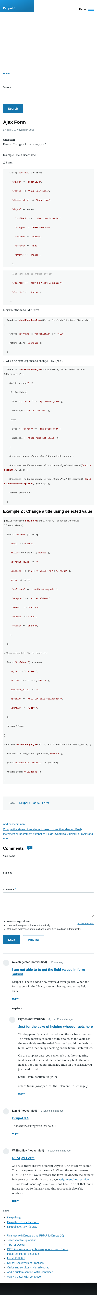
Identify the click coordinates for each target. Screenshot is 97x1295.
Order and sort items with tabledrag (28, 1267)
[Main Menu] (85, 9)
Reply (15, 998)
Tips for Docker (16, 1244)
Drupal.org (14, 1217)
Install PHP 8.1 (16, 1258)
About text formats (86, 923)
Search (7, 87)
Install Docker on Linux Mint (23, 1253)
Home (6, 73)
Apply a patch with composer (24, 1276)
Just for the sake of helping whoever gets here (55, 1026)
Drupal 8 (9, 8)
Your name (9, 856)
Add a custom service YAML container (30, 1272)
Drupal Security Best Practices (25, 1263)
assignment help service (73, 1179)
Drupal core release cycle (23, 1222)
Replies (16, 1008)
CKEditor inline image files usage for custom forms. (37, 1249)
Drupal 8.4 (20, 1118)
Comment (8, 889)
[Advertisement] (48, 37)
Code (36, 803)
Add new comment (14, 824)
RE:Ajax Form (23, 1158)
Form (45, 803)
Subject (7, 872)
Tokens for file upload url (21, 1240)
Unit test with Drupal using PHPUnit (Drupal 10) (35, 1235)
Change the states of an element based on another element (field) (42, 829)
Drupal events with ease (22, 1226)
